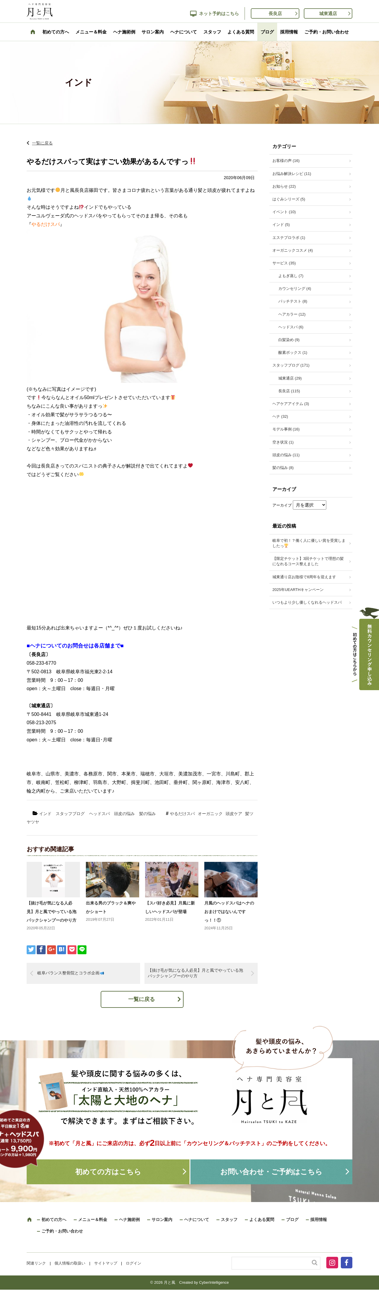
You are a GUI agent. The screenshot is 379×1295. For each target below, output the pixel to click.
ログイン (133, 1263)
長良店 (275, 13)
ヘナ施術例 (124, 31)
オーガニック (210, 813)
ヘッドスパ (99, 813)
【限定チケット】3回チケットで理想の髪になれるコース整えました (308, 561)
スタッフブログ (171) (290, 365)
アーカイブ (282, 505)
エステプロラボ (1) (288, 237)
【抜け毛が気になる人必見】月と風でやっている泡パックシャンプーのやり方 (51, 912)
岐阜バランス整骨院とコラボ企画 (70, 973)
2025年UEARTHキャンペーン (298, 589)
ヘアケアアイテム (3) (290, 403)
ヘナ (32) (280, 416)
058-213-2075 (41, 722)
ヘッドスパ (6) (290, 327)
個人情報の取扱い (69, 1263)
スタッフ (212, 31)
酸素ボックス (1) (292, 352)
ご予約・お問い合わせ (326, 31)
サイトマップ (105, 1263)
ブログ (267, 31)
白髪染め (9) (289, 340)
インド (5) (281, 224)
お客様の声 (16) (286, 160)
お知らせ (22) (284, 186)
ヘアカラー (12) (292, 314)
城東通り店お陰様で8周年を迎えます (304, 577)
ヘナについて (183, 31)
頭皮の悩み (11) (286, 455)
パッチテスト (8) (292, 301)
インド (45, 813)
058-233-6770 (41, 663)
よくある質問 (240, 31)
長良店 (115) (289, 391)
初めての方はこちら (108, 1172)
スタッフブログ (70, 813)
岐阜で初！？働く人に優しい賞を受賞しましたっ (309, 543)
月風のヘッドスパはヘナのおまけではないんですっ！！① (229, 912)
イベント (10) (284, 212)
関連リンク (36, 1263)
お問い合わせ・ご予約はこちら (271, 1172)
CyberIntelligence (214, 1282)
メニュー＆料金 (91, 31)
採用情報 (289, 31)
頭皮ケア (234, 813)
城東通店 (328, 13)
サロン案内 (153, 31)
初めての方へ (55, 31)
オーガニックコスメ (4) (292, 250)
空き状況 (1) (283, 442)
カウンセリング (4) (294, 288)
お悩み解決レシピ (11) (291, 173)
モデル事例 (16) (286, 429)
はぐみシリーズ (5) (288, 199)
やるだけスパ (182, 813)
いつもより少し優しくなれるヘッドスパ (307, 602)
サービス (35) (284, 263)
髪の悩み (147, 813)
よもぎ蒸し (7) (290, 276)
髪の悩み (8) (283, 467)
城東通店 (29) (290, 378)
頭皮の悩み (124, 813)
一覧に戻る (42, 143)
